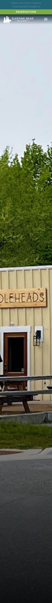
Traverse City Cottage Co (26, 6)
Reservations (26, 11)
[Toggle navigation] (46, 19)
